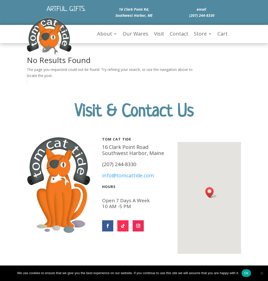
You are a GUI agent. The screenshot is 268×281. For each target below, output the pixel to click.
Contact (179, 34)
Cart (222, 34)
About (104, 34)
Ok (246, 273)
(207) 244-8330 (201, 15)
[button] (211, 192)
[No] (261, 273)
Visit (159, 34)
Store (200, 34)
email (201, 9)
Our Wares (135, 34)
